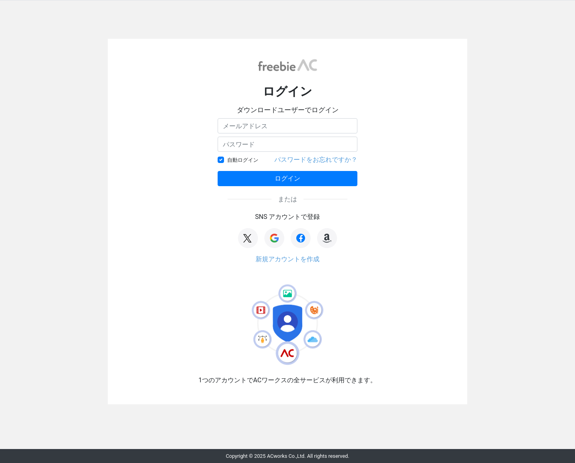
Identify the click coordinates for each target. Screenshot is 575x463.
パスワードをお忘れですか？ (315, 159)
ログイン (287, 178)
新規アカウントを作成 (287, 259)
